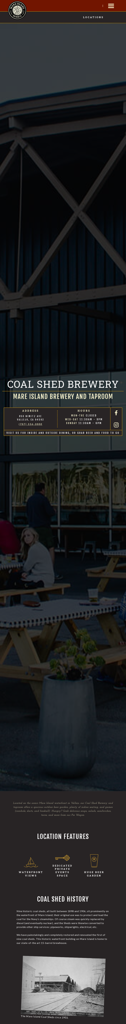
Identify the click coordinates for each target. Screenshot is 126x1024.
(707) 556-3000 (30, 424)
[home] (17, 10)
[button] (111, 6)
